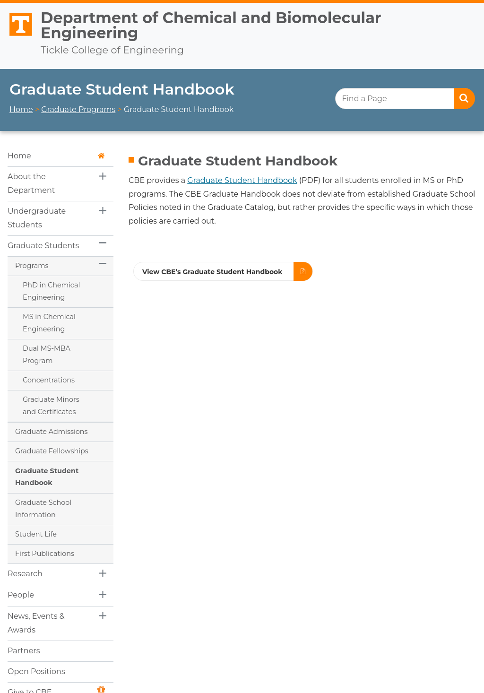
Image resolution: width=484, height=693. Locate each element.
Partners (24, 650)
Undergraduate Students (37, 218)
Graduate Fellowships (51, 451)
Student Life (36, 534)
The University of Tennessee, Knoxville (16, 36)
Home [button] (56, 155)
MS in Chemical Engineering (49, 322)
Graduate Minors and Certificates (51, 405)
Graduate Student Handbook (46, 477)
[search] (405, 98)
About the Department (31, 183)
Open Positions (36, 671)
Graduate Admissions (51, 431)
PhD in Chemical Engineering (51, 291)
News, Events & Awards (36, 623)
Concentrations (49, 380)
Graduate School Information (43, 508)
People (21, 594)
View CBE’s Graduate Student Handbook (212, 272)
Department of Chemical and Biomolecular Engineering (211, 25)
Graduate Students (43, 245)
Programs (31, 265)
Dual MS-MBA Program (46, 354)
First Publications (44, 553)
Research (25, 573)
